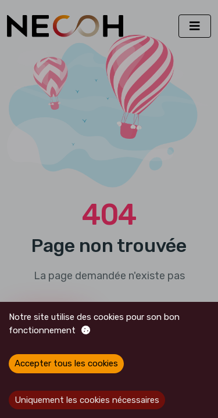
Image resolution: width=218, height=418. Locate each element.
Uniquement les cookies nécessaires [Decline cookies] (87, 400)
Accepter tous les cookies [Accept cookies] (66, 363)
